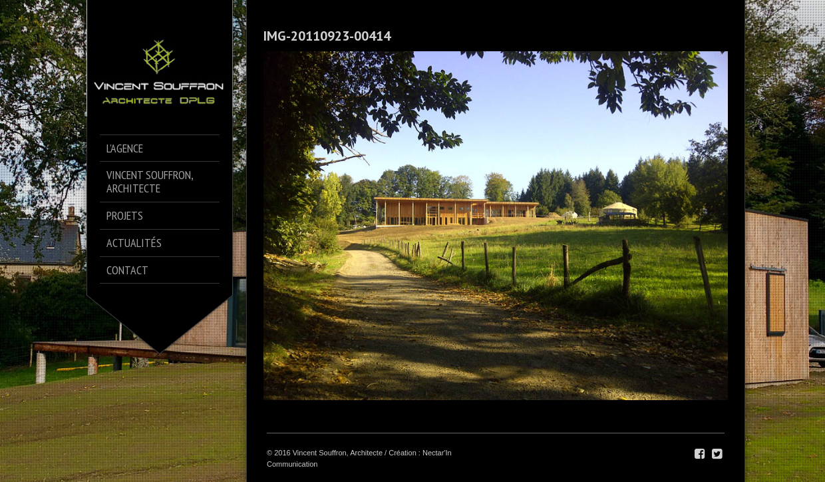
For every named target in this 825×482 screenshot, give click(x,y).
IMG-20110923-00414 (327, 36)
